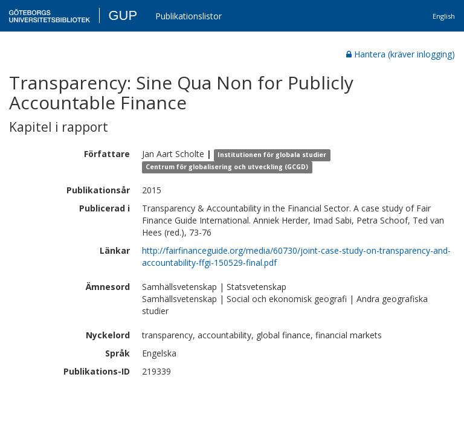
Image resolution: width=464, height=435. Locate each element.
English (444, 16)
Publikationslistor (188, 16)
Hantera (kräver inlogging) (400, 54)
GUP (122, 15)
